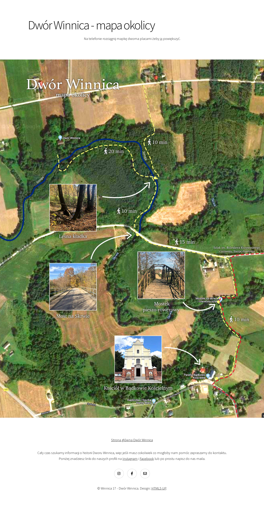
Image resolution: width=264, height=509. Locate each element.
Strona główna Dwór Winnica (132, 440)
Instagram (130, 458)
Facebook (147, 458)
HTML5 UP (158, 488)
